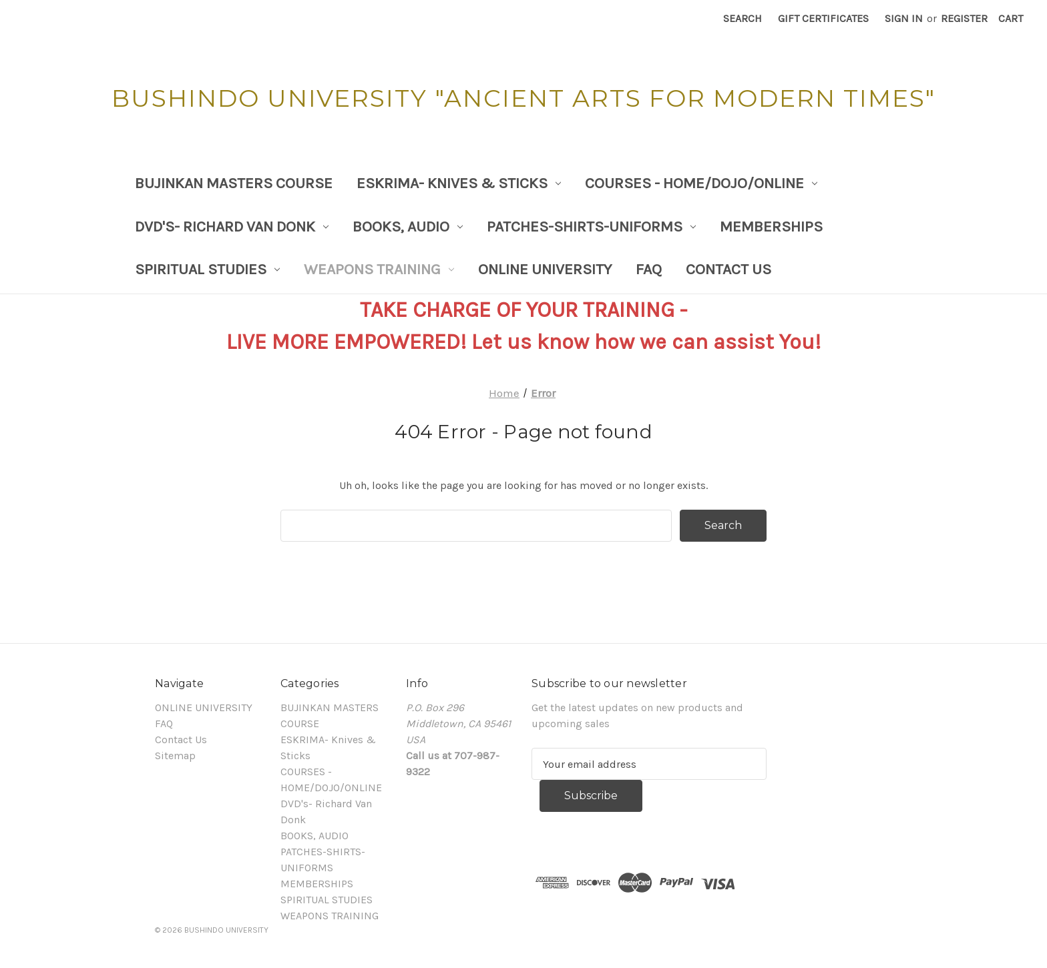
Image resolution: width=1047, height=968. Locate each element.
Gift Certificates (823, 18)
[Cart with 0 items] (1010, 18)
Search (742, 18)
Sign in (904, 18)
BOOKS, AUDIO (408, 226)
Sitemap (175, 755)
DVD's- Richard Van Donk (232, 226)
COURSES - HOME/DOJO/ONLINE (701, 183)
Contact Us (728, 269)
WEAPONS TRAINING (379, 269)
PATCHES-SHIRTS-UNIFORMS (591, 226)
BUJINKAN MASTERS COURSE (234, 183)
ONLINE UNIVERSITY (545, 269)
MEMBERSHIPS (771, 226)
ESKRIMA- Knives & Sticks (459, 183)
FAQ (649, 269)
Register (964, 18)
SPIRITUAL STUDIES (207, 269)
